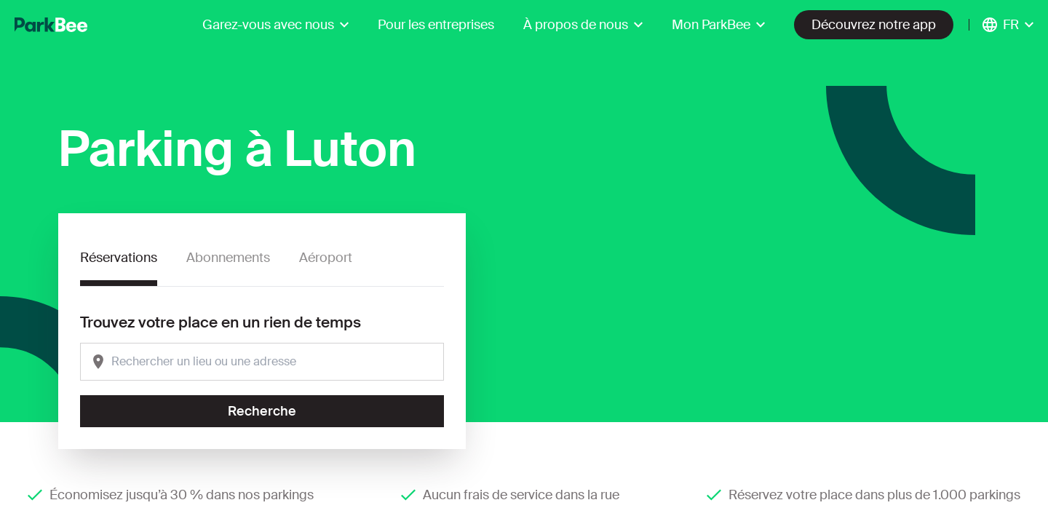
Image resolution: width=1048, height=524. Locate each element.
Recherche (262, 411)
